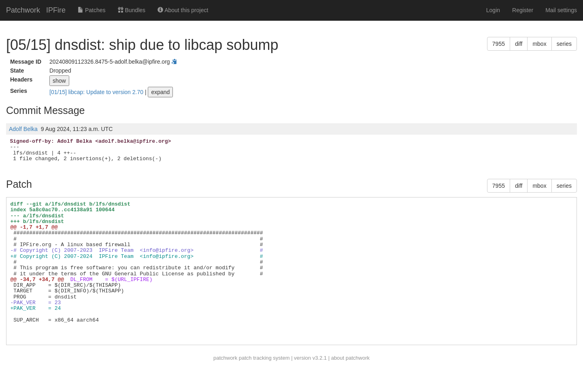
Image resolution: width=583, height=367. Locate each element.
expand (160, 92)
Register (522, 10)
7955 (498, 44)
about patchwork (350, 358)
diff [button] (518, 44)
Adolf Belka (23, 129)
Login (493, 10)
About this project (182, 10)
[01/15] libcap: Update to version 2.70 (97, 92)
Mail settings (561, 10)
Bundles (131, 10)
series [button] (564, 44)
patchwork (225, 358)
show (59, 80)
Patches (91, 10)
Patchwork (23, 10)
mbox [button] (539, 44)
